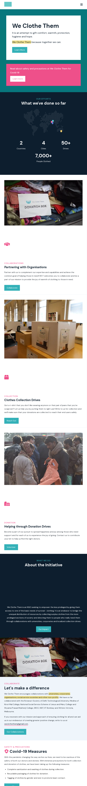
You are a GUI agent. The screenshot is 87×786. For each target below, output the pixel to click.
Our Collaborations (15, 732)
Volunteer (11, 545)
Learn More (20, 50)
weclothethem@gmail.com (16, 724)
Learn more (18, 79)
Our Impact (44, 629)
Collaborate (12, 286)
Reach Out (11, 419)
